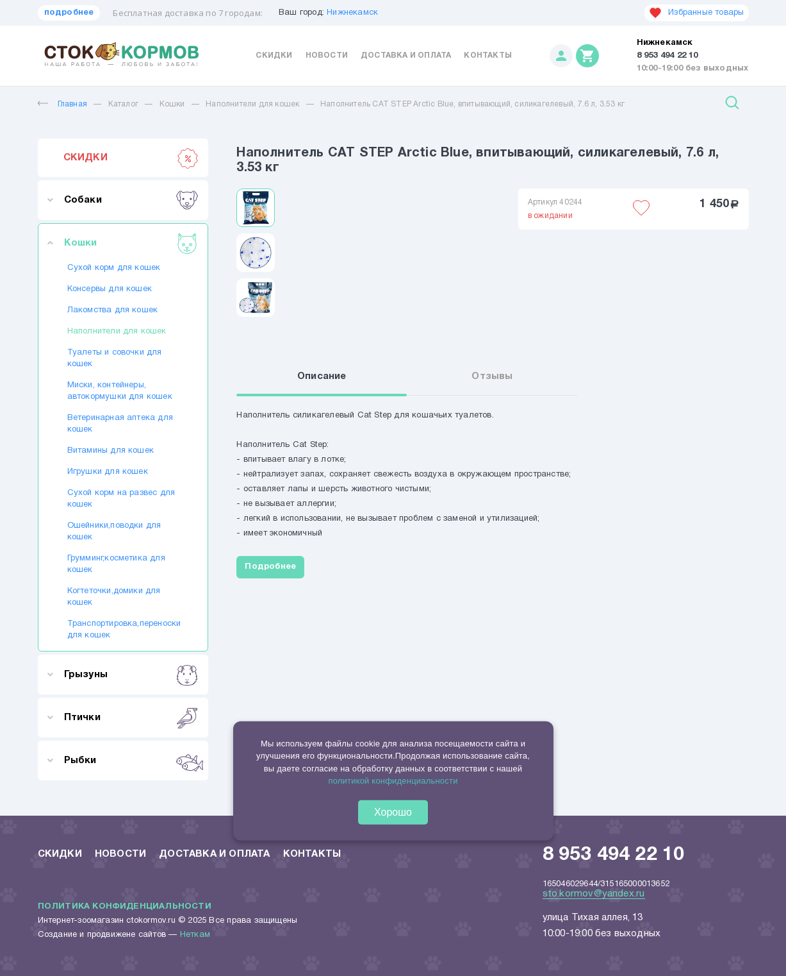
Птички (131, 717)
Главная (62, 104)
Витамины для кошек (110, 451)
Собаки (131, 200)
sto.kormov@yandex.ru (594, 893)
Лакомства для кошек (112, 310)
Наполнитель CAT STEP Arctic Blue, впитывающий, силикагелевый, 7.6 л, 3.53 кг (472, 104)
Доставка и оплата (406, 55)
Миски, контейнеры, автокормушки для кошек (119, 391)
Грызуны (131, 675)
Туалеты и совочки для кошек (114, 358)
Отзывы (491, 376)
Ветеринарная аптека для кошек (120, 423)
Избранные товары (696, 12)
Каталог (123, 104)
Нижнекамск (352, 13)
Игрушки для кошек (107, 472)
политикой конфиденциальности (392, 781)
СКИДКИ (131, 158)
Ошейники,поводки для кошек (114, 531)
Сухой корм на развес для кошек (121, 499)
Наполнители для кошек (252, 104)
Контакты (488, 55)
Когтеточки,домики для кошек (114, 597)
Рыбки (131, 760)
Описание (322, 376)
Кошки (172, 104)
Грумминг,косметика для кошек (116, 564)
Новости (327, 55)
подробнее (69, 13)
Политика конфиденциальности (124, 907)
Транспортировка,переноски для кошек (123, 629)
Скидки (274, 55)
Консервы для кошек (109, 289)
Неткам (195, 935)
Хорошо (393, 811)
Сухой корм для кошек (114, 268)
